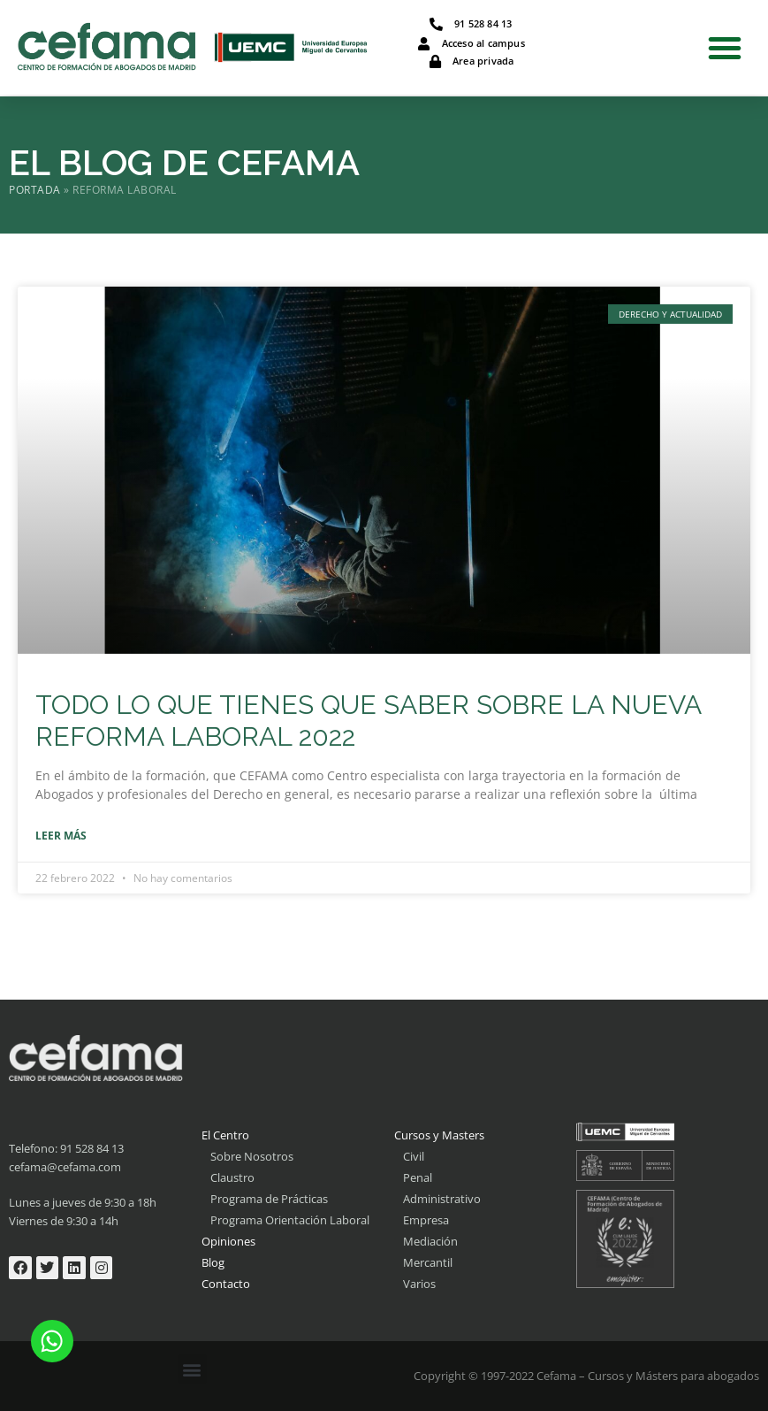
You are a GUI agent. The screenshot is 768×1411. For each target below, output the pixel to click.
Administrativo (442, 1199)
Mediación (430, 1241)
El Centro (225, 1135)
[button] (724, 47)
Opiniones (228, 1241)
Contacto (226, 1284)
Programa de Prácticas (269, 1199)
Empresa (426, 1220)
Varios (419, 1284)
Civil (413, 1156)
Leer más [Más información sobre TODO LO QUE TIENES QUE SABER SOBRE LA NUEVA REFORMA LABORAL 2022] (61, 835)
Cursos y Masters (439, 1135)
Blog (213, 1262)
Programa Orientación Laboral (289, 1220)
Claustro (232, 1177)
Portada (35, 189)
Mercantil (427, 1262)
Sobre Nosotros (251, 1156)
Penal (417, 1177)
